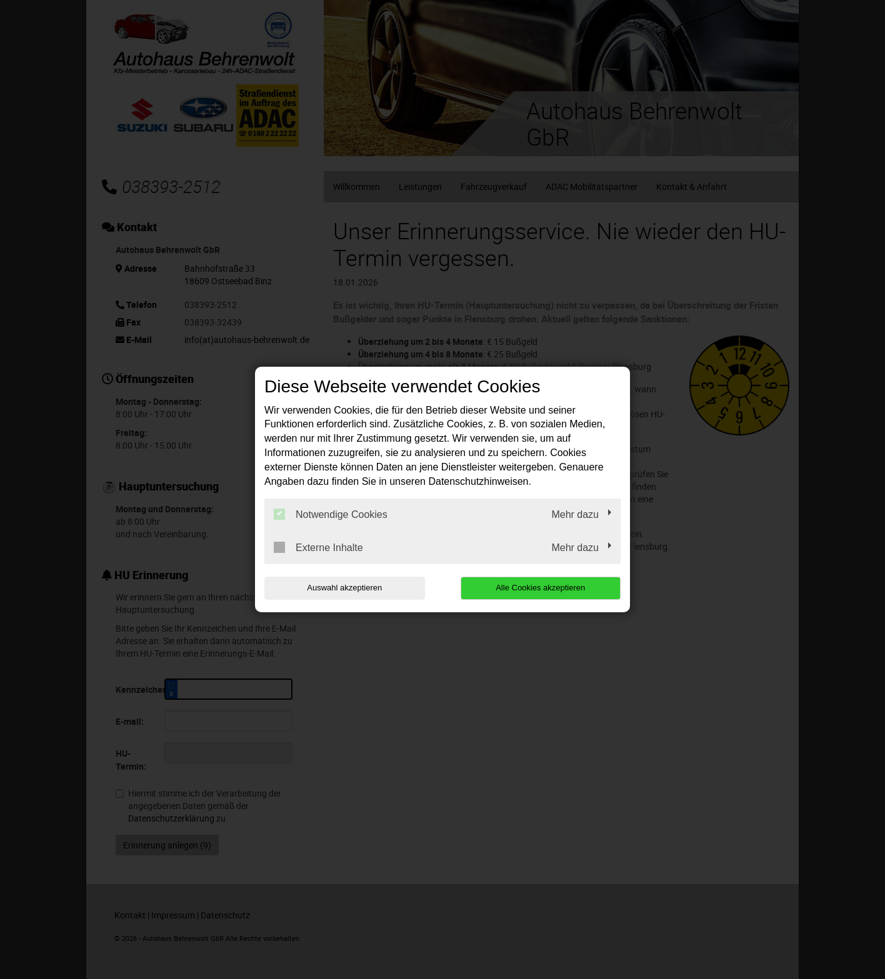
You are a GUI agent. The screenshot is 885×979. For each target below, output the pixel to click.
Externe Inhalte (318, 547)
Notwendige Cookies (331, 514)
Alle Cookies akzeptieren (540, 587)
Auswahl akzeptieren (344, 587)
